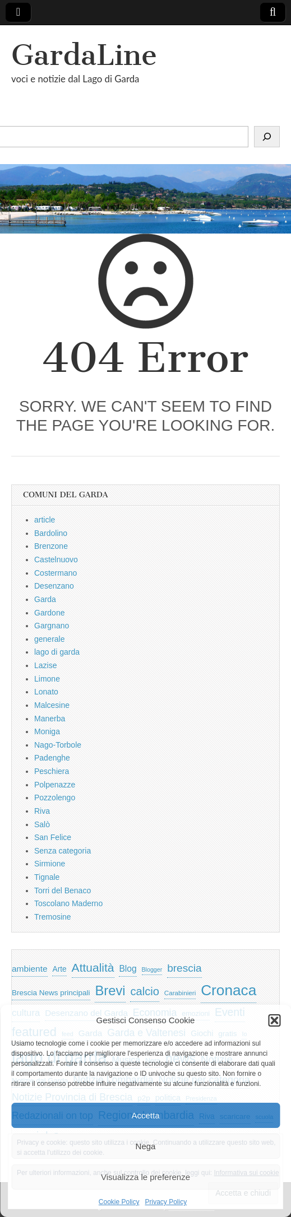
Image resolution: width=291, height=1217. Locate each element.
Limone (47, 678)
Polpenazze (54, 784)
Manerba (49, 718)
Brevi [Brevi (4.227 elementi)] (110, 990)
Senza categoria (62, 850)
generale (49, 639)
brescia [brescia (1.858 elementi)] (184, 968)
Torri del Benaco (62, 890)
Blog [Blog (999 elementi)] (127, 968)
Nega (146, 1146)
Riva (42, 810)
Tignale (46, 877)
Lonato (46, 691)
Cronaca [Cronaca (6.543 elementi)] (228, 990)
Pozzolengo (54, 797)
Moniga (47, 731)
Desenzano (54, 585)
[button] (274, 1020)
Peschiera (51, 771)
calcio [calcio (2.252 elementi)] (144, 991)
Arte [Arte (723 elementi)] (59, 969)
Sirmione (49, 863)
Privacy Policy (166, 1202)
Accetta (145, 1115)
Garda (45, 599)
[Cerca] (267, 136)
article (44, 519)
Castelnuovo (56, 559)
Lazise (45, 665)
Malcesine (52, 705)
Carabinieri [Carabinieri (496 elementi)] (180, 992)
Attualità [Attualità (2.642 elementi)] (93, 967)
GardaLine (84, 55)
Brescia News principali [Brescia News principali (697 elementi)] (51, 992)
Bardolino (50, 533)
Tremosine (52, 916)
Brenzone (51, 546)
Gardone (49, 612)
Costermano (55, 572)
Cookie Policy (119, 1202)
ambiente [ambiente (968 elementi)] (30, 968)
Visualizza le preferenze (145, 1177)
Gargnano (51, 625)
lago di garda (57, 651)
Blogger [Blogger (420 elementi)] (152, 969)
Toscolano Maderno (68, 903)
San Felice (52, 837)
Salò (42, 824)
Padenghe (52, 757)
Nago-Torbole (57, 744)
